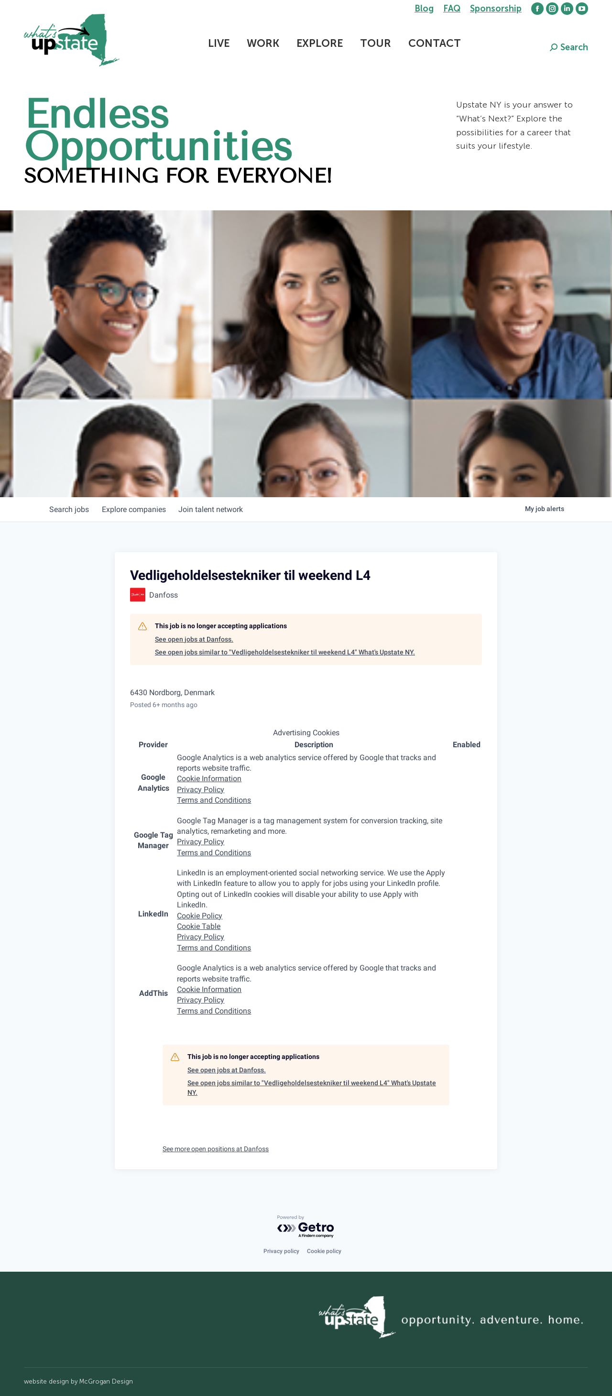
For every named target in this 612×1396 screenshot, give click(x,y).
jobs (70, 509)
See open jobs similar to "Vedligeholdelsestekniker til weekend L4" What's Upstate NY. (285, 652)
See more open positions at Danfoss (216, 1149)
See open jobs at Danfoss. (194, 639)
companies (138, 509)
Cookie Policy (199, 915)
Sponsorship (496, 8)
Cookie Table (198, 926)
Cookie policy (324, 1251)
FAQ (451, 8)
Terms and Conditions (214, 800)
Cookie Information (209, 778)
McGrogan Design (106, 1381)
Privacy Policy (200, 789)
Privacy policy (281, 1251)
